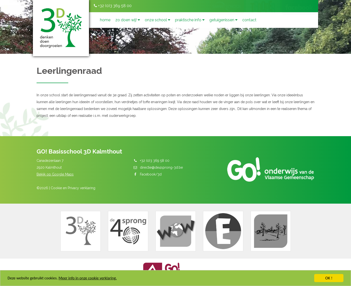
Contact (249, 20)
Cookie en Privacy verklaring (73, 188)
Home (105, 20)
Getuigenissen (223, 20)
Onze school (157, 20)
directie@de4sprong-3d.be (161, 167)
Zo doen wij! (127, 20)
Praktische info (190, 20)
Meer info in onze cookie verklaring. (90, 278)
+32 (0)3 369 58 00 (113, 5)
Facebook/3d (151, 174)
